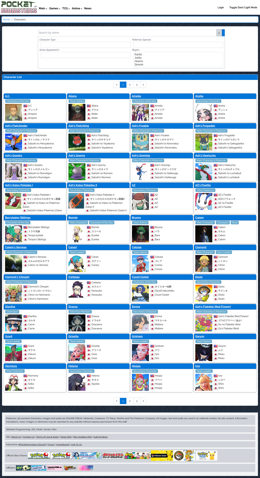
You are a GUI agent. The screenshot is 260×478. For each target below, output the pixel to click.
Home (6, 19)
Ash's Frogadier (205, 125)
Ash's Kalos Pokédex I (19, 185)
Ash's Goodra (13, 155)
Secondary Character (208, 101)
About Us (16, 436)
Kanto (177, 54)
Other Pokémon (205, 190)
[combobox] (86, 44)
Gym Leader (224, 252)
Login (221, 7)
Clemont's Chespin (17, 277)
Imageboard (62, 444)
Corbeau (74, 277)
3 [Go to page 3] (137, 84)
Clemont (201, 247)
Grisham (137, 336)
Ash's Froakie (140, 125)
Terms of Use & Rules (47, 436)
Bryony (136, 217)
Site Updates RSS (82, 436)
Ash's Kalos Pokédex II (82, 185)
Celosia (136, 247)
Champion (222, 222)
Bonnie (73, 217)
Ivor (197, 366)
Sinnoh (177, 64)
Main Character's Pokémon (21, 130)
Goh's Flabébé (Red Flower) (213, 306)
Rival (234, 222)
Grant (8, 336)
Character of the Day (18, 101)
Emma (136, 306)
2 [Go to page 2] (130, 84)
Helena (73, 366)
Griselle (73, 336)
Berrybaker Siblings (18, 217)
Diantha (10, 306)
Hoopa (136, 366)
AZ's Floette (203, 185)
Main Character (78, 222)
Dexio (199, 277)
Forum (51, 444)
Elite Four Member (80, 311)
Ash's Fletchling (78, 125)
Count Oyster (140, 277)
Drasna (73, 306)
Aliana (72, 96)
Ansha (199, 96)
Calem (199, 217)
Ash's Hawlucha (205, 155)
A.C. (7, 96)
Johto (177, 58)
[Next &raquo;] (143, 84)
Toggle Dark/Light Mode (243, 7)
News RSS (65, 436)
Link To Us (76, 444)
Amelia (136, 96)
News (88, 8)
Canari (72, 247)
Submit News (100, 436)
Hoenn (177, 61)
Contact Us (28, 436)
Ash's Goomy (76, 155)
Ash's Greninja (141, 155)
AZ (134, 185)
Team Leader (77, 252)
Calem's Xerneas (16, 247)
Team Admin (77, 101)
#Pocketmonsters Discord (32, 444)
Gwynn (199, 336)
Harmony (11, 366)
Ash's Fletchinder (16, 125)
